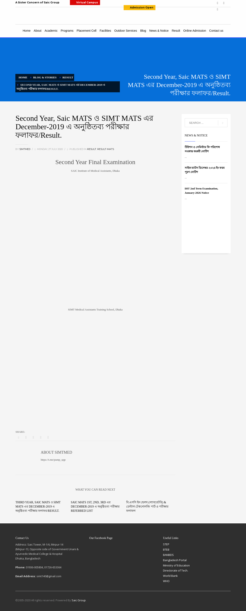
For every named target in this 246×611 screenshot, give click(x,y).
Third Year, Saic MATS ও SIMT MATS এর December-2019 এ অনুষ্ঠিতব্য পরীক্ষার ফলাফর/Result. (37, 506)
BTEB (166, 549)
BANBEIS (168, 555)
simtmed (25, 149)
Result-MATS (105, 149)
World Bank (170, 576)
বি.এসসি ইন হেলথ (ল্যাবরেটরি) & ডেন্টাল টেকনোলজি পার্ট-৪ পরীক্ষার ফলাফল (147, 506)
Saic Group (79, 600)
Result (91, 149)
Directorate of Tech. (175, 570)
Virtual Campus (87, 2)
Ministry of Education (176, 565)
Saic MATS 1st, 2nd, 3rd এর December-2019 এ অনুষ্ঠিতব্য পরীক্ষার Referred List (95, 506)
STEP (166, 544)
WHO (166, 581)
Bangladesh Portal (175, 560)
